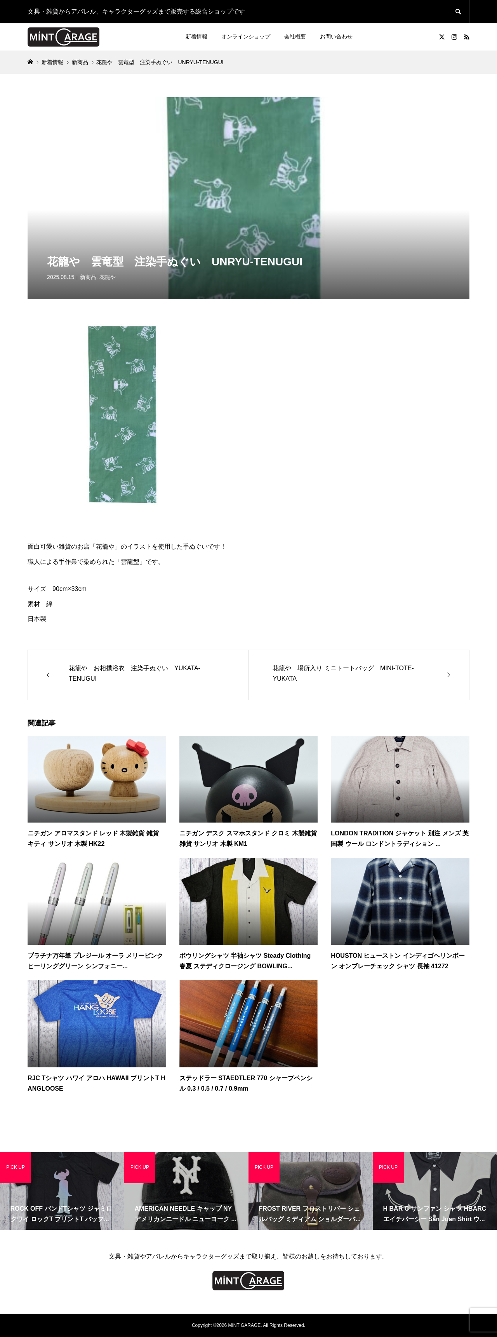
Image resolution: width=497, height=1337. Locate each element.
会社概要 (295, 36)
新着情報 (196, 36)
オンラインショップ (245, 36)
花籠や (107, 277)
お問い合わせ (336, 36)
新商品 (88, 277)
